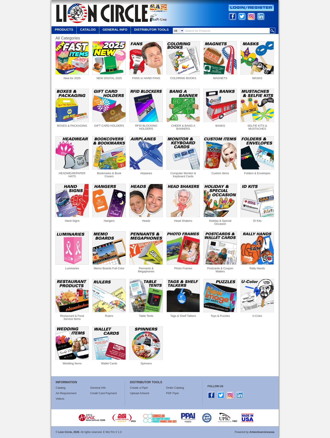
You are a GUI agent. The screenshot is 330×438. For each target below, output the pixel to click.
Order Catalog (175, 387)
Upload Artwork (139, 393)
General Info (98, 387)
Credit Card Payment (103, 393)
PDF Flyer (172, 393)
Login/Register (251, 8)
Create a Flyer (139, 387)
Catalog (88, 29)
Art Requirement (66, 393)
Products (64, 29)
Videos (60, 398)
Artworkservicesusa (261, 432)
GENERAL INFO (115, 29)
